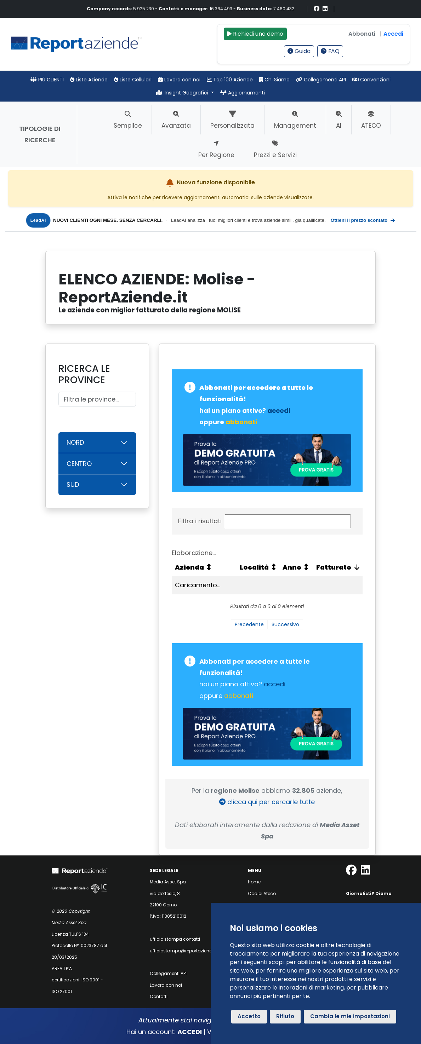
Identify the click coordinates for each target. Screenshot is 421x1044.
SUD (73, 484)
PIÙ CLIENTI (47, 79)
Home (254, 882)
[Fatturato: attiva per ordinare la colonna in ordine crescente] (337, 567)
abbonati (241, 421)
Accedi (393, 34)
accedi (278, 410)
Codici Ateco (262, 893)
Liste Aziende (89, 79)
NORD (75, 442)
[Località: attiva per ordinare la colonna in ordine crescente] (258, 567)
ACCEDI (189, 1031)
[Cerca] (97, 399)
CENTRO (79, 463)
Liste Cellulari (133, 79)
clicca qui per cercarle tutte (267, 801)
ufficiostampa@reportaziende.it (184, 951)
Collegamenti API (321, 79)
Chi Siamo (274, 79)
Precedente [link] (249, 624)
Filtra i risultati (264, 521)
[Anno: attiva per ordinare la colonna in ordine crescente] (295, 567)
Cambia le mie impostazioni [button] (350, 1016)
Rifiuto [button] (285, 1016)
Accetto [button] (249, 1016)
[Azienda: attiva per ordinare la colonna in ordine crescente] (204, 567)
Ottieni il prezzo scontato (363, 220)
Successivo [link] (285, 624)
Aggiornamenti (242, 92)
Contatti (158, 996)
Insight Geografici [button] (183, 92)
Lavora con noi (179, 79)
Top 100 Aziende (230, 79)
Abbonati (361, 34)
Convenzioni (371, 79)
